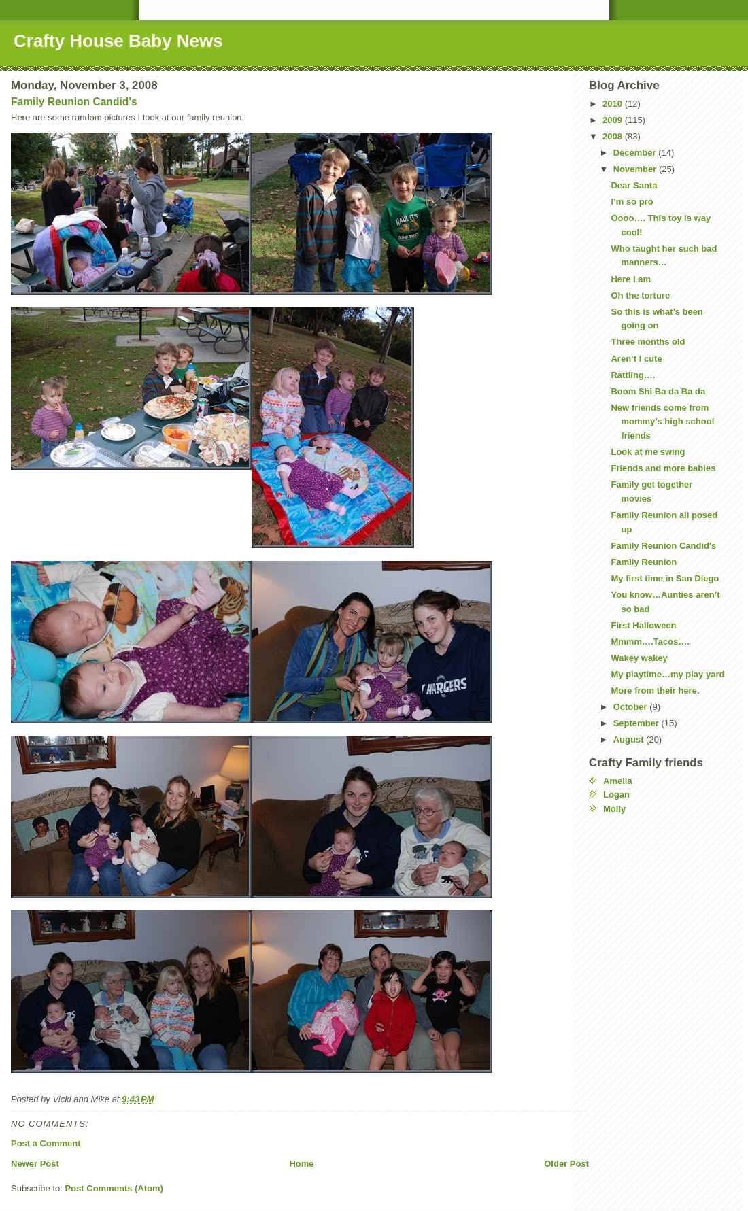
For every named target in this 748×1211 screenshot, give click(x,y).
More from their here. (655, 690)
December (635, 153)
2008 (613, 136)
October (631, 707)
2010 (613, 104)
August (629, 739)
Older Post (566, 1164)
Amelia (617, 781)
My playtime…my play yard (667, 674)
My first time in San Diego (665, 578)
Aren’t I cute (636, 359)
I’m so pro (632, 202)
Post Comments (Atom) (114, 1188)
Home (301, 1164)
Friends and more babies (663, 468)
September (637, 723)
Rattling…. (633, 375)
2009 (613, 120)
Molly (614, 809)
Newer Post (35, 1164)
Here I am (631, 279)
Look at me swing (648, 452)
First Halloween (643, 625)
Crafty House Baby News (118, 41)
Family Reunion (644, 562)
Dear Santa (634, 185)
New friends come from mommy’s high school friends (662, 422)
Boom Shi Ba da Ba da (658, 391)
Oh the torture (640, 295)
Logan (616, 794)
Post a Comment (46, 1143)
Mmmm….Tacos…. (650, 641)
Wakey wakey (639, 658)
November (636, 169)
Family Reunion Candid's (74, 101)
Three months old (648, 342)
